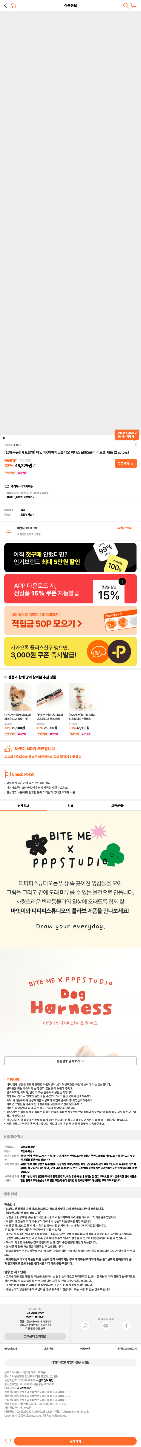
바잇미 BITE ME (12, 444)
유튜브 (105, 1325)
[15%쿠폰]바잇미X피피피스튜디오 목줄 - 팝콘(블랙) (17, 717)
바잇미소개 (10, 1349)
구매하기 (75, 1441)
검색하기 (126, 6)
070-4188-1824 (35, 1316)
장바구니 (133, 6)
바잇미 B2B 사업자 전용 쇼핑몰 (70, 1362)
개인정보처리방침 (127, 1349)
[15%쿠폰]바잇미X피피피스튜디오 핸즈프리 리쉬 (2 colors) (50, 717)
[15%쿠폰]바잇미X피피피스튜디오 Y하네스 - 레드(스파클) (82, 717)
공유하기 (135, 444)
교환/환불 (117, 805)
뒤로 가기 (5, 5)
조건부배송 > (27, 514)
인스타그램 (85, 1325)
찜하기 (8, 1441)
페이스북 (126, 1325)
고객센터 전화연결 (35, 1336)
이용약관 (85, 1349)
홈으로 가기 (13, 5)
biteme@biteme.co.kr (76, 1412)
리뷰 (70, 805)
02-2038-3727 (35, 1313)
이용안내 (48, 1349)
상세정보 (23, 805)
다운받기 (126, 463)
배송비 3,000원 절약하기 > (20, 497)
